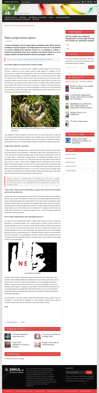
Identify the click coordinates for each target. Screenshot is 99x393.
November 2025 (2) (70, 158)
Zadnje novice (71, 81)
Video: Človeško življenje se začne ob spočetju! (81, 141)
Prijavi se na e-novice (11, 2)
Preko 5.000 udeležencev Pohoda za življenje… (21, 345)
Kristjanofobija (63, 17)
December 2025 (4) (70, 154)
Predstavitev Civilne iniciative (23, 391)
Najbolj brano (86, 81)
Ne (67, 49)
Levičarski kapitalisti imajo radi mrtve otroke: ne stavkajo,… (81, 97)
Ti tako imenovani (79, 121)
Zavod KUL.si (9, 391)
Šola (51, 17)
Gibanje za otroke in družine (17, 19)
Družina (22, 17)
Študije (36, 19)
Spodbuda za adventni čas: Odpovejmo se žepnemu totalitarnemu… (81, 105)
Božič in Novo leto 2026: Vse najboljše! (81, 87)
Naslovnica (9, 25)
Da (67, 45)
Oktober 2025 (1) (70, 162)
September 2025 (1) (71, 166)
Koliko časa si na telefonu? (78, 113)
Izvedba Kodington (85, 391)
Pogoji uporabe (39, 391)
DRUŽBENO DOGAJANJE (38, 17)
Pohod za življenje (11, 322)
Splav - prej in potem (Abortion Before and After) (35, 59)
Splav (23, 322)
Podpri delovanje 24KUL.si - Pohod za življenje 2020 (62, 391)
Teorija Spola (11, 17)
